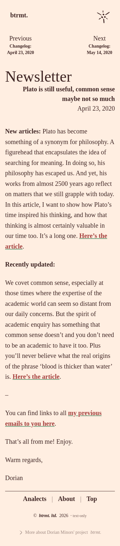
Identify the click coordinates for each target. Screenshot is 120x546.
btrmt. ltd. (48, 515)
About (66, 498)
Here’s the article (36, 376)
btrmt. (19, 15)
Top (92, 498)
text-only (79, 516)
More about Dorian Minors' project (60, 532)
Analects (34, 498)
